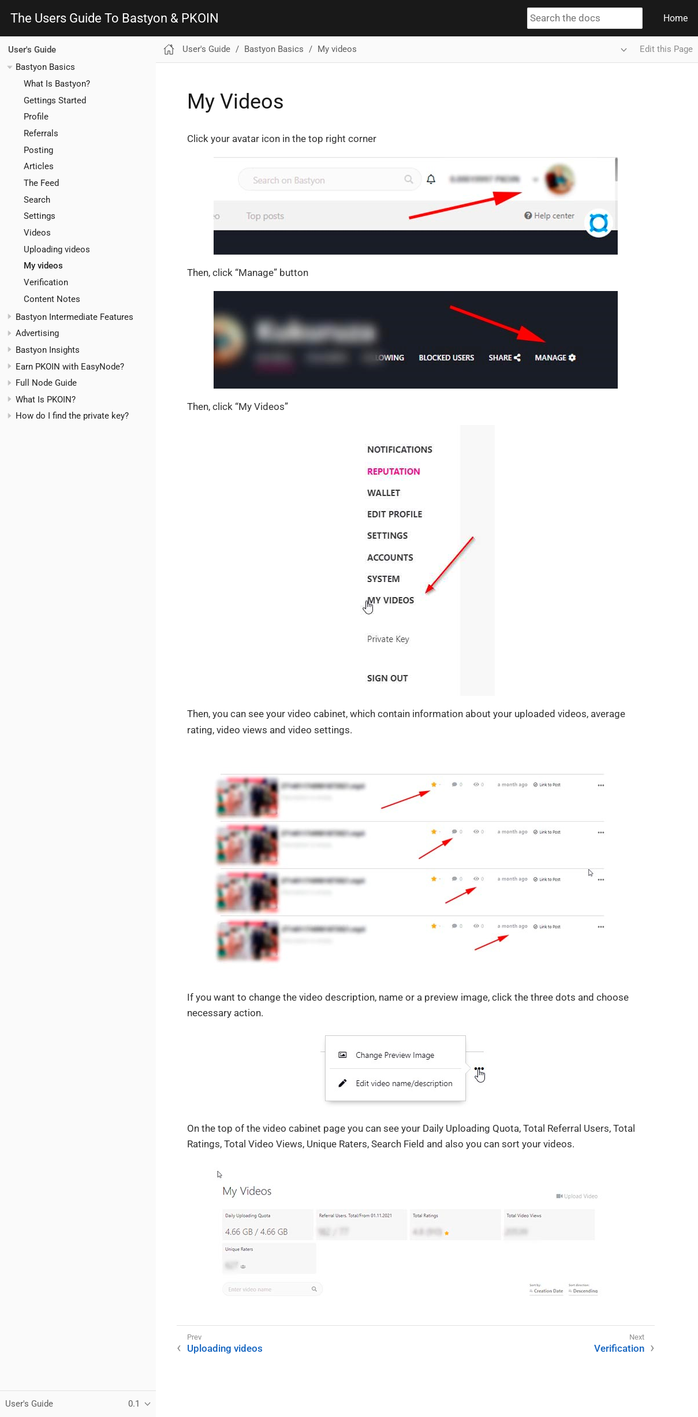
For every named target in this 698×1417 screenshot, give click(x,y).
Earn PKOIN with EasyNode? (70, 366)
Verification (46, 282)
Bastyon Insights (48, 350)
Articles (39, 166)
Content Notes (52, 299)
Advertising (37, 333)
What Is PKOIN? (46, 399)
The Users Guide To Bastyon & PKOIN (114, 18)
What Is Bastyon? (57, 84)
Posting (38, 150)
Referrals (41, 133)
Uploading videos (57, 249)
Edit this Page (666, 49)
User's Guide (32, 49)
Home (675, 18)
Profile (36, 116)
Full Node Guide (46, 383)
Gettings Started (55, 100)
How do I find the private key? (72, 416)
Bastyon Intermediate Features (74, 317)
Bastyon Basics (45, 67)
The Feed (41, 183)
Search (37, 200)
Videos (37, 233)
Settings (39, 216)
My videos (43, 265)
